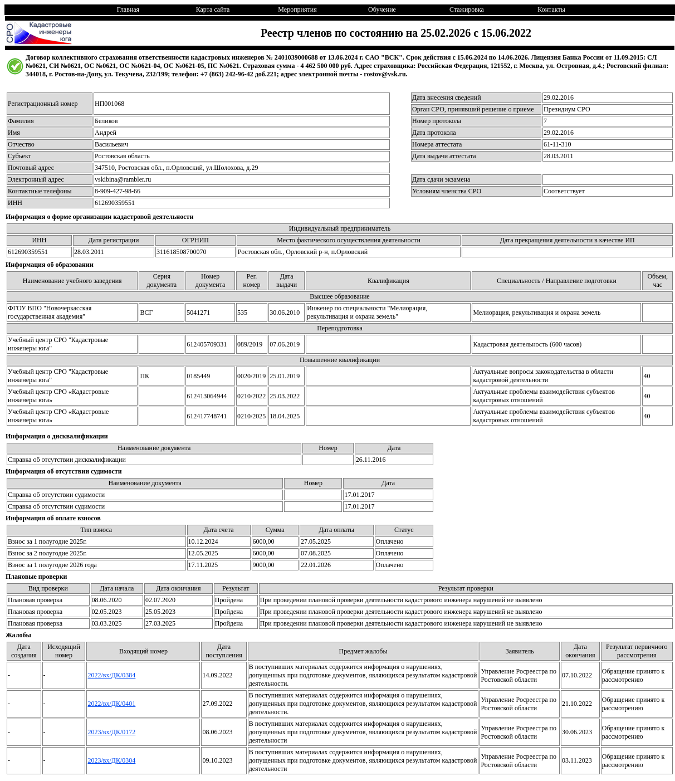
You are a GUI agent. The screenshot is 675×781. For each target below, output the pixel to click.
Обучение (382, 9)
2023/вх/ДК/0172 (111, 732)
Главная (128, 9)
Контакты (551, 9)
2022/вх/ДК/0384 (111, 675)
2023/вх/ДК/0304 (111, 760)
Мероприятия (297, 9)
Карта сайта (213, 9)
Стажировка (466, 9)
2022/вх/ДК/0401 (111, 703)
